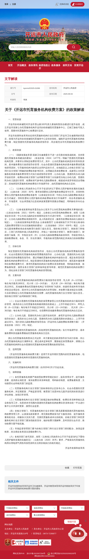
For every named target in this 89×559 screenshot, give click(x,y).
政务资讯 (33, 65)
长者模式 (77, 4)
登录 (6, 4)
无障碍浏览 (62, 4)
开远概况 (21, 65)
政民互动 (67, 65)
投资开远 (78, 65)
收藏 (67, 468)
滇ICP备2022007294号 (36, 553)
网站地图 (9, 524)
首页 (10, 65)
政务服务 (55, 65)
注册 (14, 4)
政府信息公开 (44, 67)
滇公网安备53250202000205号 (62, 553)
